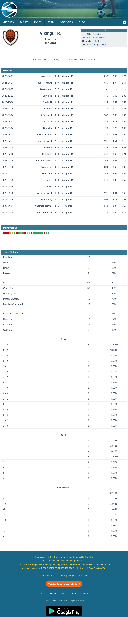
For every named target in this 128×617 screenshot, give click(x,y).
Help (42, 594)
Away (56, 59)
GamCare (83, 576)
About (73, 594)
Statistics (66, 22)
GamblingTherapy (66, 576)
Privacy (52, 594)
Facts (38, 22)
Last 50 (73, 59)
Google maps (99, 44)
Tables (24, 22)
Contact (84, 594)
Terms (63, 594)
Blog (82, 22)
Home (47, 59)
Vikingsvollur (99, 37)
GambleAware (46, 576)
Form (50, 22)
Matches (8, 22)
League (37, 59)
